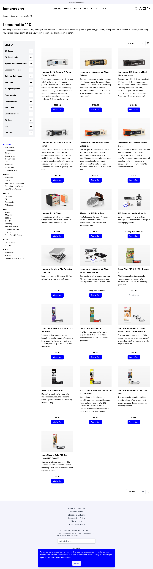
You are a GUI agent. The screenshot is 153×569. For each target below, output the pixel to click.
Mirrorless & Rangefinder (14, 183)
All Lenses (9, 178)
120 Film (8, 218)
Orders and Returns (76, 524)
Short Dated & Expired (13, 235)
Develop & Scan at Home (14, 258)
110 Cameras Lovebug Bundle (132, 213)
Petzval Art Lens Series (14, 186)
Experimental (10, 156)
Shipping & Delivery (76, 515)
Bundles (8, 245)
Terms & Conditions (76, 508)
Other (103, 9)
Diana (7, 162)
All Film (7, 212)
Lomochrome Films (12, 229)
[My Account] (140, 8)
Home (5, 16)
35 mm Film (9, 215)
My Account (76, 521)
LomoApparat (10, 150)
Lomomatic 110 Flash (51, 213)
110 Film (8, 221)
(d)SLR (7, 180)
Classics (8, 153)
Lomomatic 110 (11, 170)
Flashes (8, 255)
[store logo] (13, 8)
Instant (77, 9)
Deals (94, 9)
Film (86, 9)
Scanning (8, 224)
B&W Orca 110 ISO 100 (52, 390)
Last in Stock (10, 242)
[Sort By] (135, 43)
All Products (9, 205)
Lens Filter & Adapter (13, 189)
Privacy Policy (76, 511)
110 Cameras (10, 159)
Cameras (57, 9)
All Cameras (9, 147)
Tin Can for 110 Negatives (92, 213)
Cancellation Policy (76, 518)
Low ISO (8, 232)
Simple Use (9, 165)
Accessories (9, 167)
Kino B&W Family (11, 227)
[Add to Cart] (57, 110)
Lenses (67, 9)
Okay (76, 563)
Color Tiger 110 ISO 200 (91, 328)
